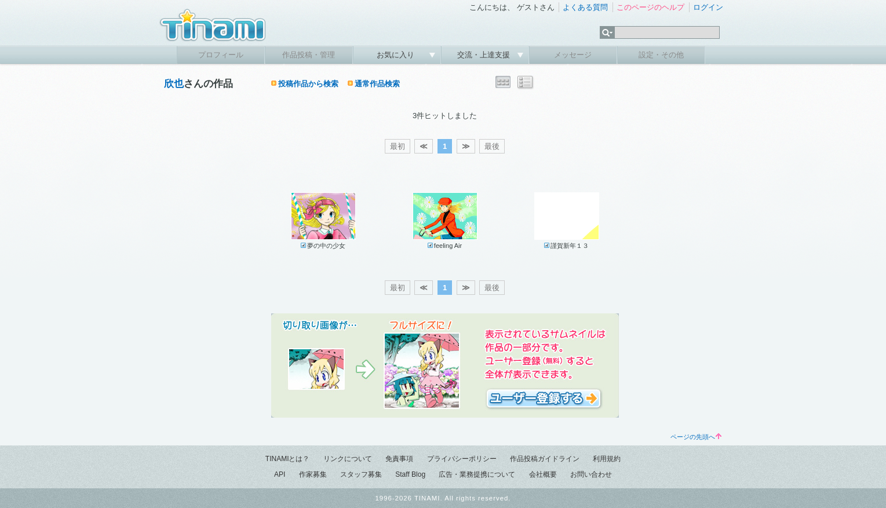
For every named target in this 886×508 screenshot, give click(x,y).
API (279, 474)
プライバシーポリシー (462, 459)
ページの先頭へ (695, 436)
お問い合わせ (591, 474)
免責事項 (399, 459)
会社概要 (543, 474)
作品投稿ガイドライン (544, 459)
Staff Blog (410, 474)
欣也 (174, 83)
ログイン (708, 7)
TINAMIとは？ (287, 459)
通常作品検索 (377, 83)
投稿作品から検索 (308, 83)
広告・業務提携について (477, 474)
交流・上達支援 (484, 54)
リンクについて (347, 459)
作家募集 (313, 474)
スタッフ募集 (361, 474)
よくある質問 (585, 7)
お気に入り (397, 54)
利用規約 (607, 459)
